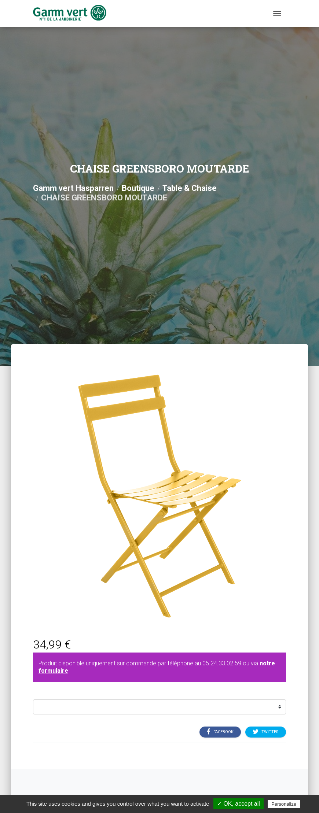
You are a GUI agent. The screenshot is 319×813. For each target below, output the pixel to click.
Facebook (220, 731)
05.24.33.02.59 (221, 663)
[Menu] (277, 13)
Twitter (266, 731)
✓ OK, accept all (238, 804)
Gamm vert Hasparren (73, 188)
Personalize (283, 804)
